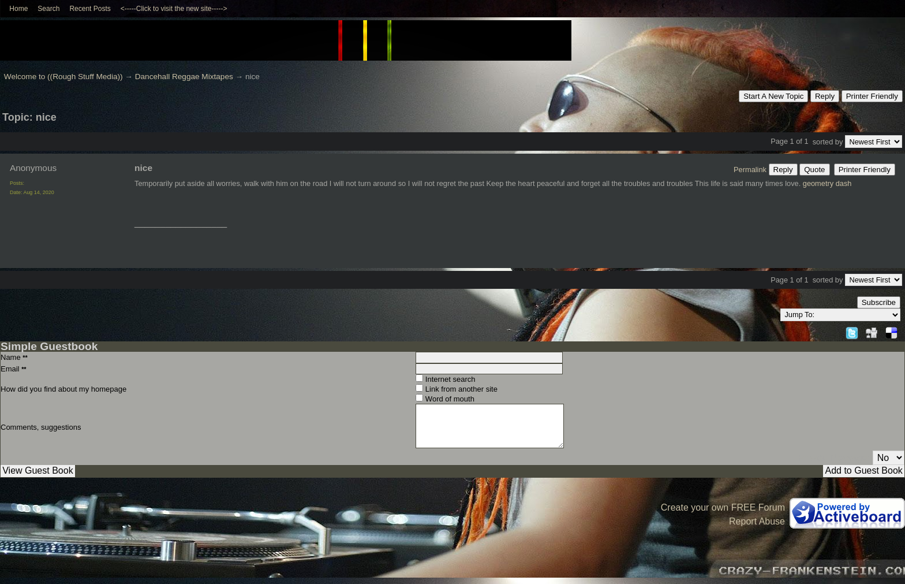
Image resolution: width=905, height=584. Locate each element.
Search (48, 9)
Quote (814, 169)
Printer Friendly (872, 96)
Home (18, 9)
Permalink (750, 169)
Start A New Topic (773, 96)
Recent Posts (89, 9)
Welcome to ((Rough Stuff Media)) (63, 76)
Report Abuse (757, 521)
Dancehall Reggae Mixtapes (184, 76)
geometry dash (827, 183)
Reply (825, 96)
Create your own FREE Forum (723, 507)
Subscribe (879, 302)
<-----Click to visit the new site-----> (174, 9)
